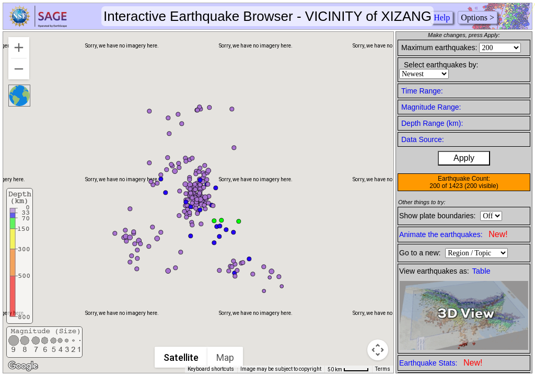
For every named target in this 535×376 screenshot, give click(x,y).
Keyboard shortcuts (211, 369)
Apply (463, 158)
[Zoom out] (18, 68)
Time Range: (422, 91)
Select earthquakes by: (441, 65)
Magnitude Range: (431, 107)
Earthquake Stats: (440, 362)
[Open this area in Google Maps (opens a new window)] (23, 366)
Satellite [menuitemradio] (181, 357)
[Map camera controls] (377, 349)
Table (481, 271)
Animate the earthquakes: (453, 234)
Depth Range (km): (432, 123)
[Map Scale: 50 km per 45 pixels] (348, 369)
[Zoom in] (18, 47)
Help (442, 17)
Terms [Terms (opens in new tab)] (382, 369)
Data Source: (422, 139)
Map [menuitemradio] (225, 357)
